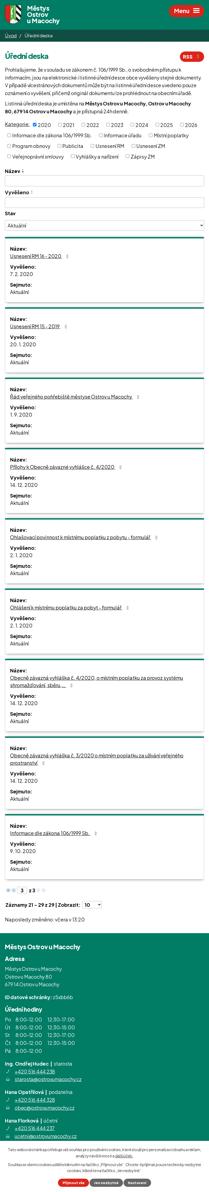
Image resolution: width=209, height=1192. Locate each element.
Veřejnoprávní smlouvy (38, 156)
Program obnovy (31, 146)
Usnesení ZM (150, 146)
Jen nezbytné (106, 1183)
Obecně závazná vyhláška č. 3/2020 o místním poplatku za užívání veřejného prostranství (96, 759)
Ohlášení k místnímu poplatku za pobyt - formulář (70, 607)
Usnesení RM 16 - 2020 (40, 256)
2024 (142, 125)
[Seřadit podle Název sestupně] (23, 172)
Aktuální (19, 292)
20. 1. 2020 (23, 344)
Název (12, 171)
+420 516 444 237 (35, 1128)
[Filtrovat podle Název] (104, 180)
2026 (191, 125)
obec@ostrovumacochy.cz (45, 1108)
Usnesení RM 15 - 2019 (39, 326)
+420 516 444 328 (35, 1100)
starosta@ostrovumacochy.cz (48, 1079)
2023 (117, 125)
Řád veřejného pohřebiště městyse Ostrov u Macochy (76, 396)
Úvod (11, 35)
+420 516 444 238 (35, 1071)
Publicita (72, 146)
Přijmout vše (74, 1183)
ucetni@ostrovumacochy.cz (46, 1136)
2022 (93, 125)
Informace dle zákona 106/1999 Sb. (52, 135)
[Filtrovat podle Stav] (104, 225)
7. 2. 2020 (21, 274)
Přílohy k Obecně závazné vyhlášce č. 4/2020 (67, 467)
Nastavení (137, 1183)
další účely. (124, 1155)
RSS (192, 56)
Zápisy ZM (143, 156)
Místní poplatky (171, 135)
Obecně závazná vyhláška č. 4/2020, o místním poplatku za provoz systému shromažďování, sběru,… (96, 681)
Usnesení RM (110, 146)
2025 (166, 125)
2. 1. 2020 (21, 555)
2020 (44, 125)
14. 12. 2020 (24, 485)
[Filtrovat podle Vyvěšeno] (104, 202)
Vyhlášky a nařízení (97, 156)
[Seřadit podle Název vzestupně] (23, 170)
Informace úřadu (123, 135)
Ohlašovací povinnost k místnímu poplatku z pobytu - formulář (85, 537)
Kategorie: (17, 124)
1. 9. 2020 (21, 414)
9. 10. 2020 (23, 851)
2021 (68, 125)
